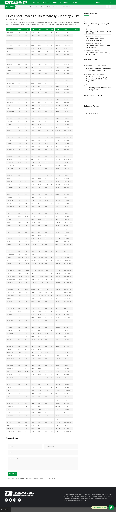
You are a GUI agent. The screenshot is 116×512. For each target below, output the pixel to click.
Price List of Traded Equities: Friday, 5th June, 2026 (97, 25)
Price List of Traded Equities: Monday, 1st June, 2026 (98, 53)
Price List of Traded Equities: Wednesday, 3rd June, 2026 (95, 39)
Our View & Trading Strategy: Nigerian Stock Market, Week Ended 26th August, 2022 (98, 80)
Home (38, 2)
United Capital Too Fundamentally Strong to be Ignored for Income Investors (38, 7)
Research (56, 2)
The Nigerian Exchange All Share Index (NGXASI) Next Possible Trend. (98, 69)
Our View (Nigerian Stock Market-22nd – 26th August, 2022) (98, 90)
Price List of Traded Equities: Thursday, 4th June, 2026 (98, 32)
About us (46, 2)
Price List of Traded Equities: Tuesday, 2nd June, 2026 (98, 46)
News (65, 2)
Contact (74, 2)
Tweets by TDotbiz (92, 113)
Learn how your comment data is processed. (42, 478)
